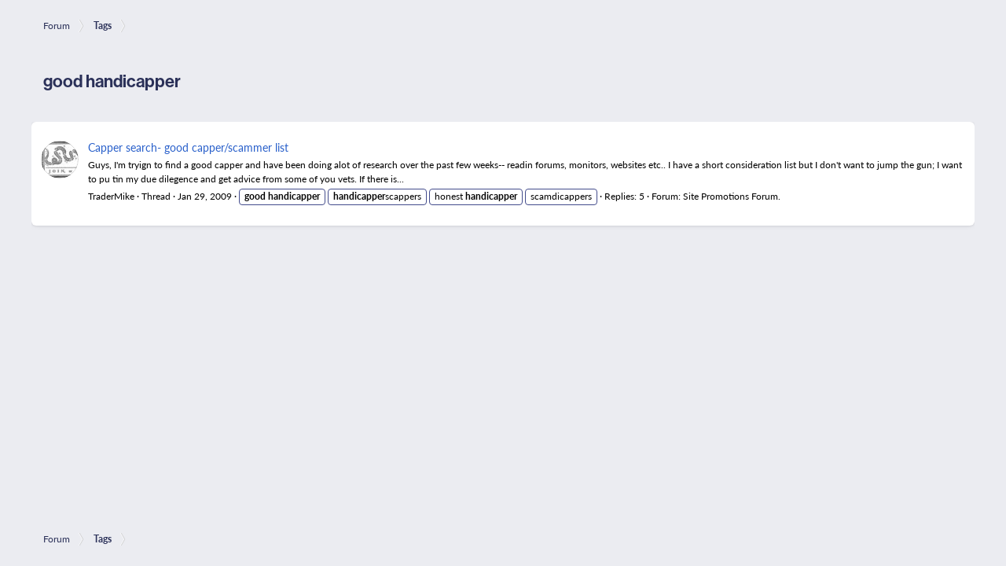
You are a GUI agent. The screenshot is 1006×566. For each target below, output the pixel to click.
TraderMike (111, 196)
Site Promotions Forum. (731, 196)
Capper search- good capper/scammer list (188, 147)
